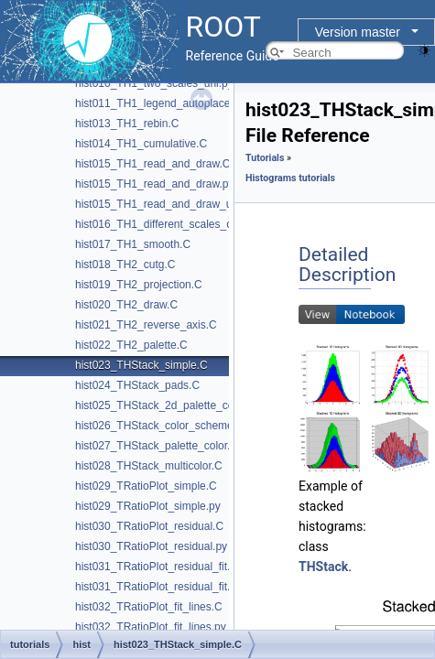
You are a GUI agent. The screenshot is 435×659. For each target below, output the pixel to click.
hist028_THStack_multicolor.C (149, 465)
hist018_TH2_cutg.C (125, 264)
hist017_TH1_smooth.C (132, 244)
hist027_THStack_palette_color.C (156, 445)
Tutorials (264, 158)
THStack (323, 566)
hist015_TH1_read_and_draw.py (154, 184)
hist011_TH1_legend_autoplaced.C (161, 103)
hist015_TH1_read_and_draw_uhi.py (165, 204)
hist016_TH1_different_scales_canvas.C (173, 224)
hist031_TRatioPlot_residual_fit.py (158, 586)
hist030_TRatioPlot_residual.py (151, 546)
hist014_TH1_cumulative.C (141, 143)
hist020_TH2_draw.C (126, 304)
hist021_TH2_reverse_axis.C (146, 325)
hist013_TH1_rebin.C (127, 123)
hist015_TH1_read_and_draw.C (152, 163)
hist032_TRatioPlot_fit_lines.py (150, 627)
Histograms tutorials (290, 178)
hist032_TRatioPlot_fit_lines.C (149, 606)
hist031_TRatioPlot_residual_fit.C (156, 566)
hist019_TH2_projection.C (138, 284)
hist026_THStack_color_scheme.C (160, 425)
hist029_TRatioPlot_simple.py (148, 506)
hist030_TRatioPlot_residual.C (149, 526)
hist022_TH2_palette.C (131, 345)
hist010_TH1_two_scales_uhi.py (154, 83)
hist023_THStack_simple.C (141, 365)
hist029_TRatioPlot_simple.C (146, 486)
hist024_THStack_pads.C (137, 385)
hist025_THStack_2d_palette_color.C (165, 405)
